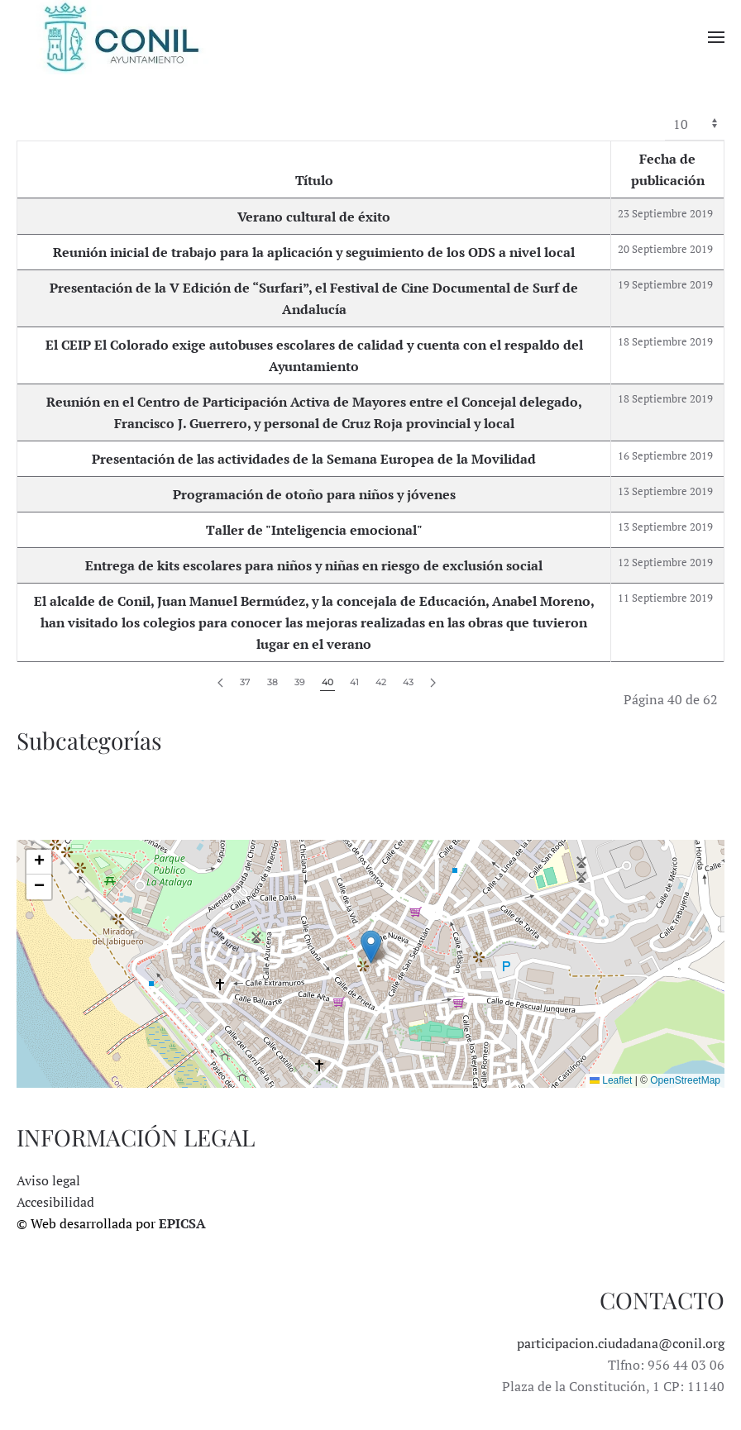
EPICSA (182, 1223)
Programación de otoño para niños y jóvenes (314, 494)
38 (272, 682)
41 (354, 682)
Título (314, 180)
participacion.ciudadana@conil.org (620, 1343)
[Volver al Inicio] (120, 37)
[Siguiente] (432, 683)
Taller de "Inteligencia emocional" (314, 530)
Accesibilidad (55, 1202)
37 (245, 682)
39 (299, 682)
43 (408, 682)
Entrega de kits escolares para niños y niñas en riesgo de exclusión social (314, 565)
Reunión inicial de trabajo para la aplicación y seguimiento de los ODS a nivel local (314, 252)
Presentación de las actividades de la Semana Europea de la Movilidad (314, 459)
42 (380, 682)
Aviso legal (48, 1180)
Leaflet (611, 1080)
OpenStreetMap (685, 1080)
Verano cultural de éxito (313, 216)
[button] (716, 37)
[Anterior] (220, 683)
